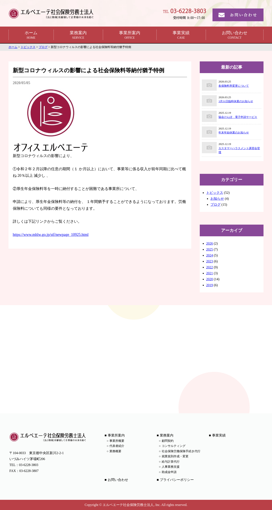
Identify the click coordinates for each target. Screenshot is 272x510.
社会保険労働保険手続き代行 (181, 451)
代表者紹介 (116, 446)
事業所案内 (129, 35)
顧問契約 (168, 440)
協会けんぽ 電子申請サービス (237, 117)
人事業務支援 (171, 466)
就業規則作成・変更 (175, 456)
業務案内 (78, 35)
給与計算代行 (171, 461)
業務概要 (115, 451)
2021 (209, 273)
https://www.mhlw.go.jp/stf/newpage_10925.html (51, 234)
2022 (209, 267)
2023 (209, 261)
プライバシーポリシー (177, 480)
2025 (209, 249)
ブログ (215, 204)
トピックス (214, 192)
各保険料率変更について (233, 85)
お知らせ (217, 198)
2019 (209, 285)
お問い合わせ (234, 35)
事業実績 (181, 35)
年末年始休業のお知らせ (233, 132)
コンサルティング (174, 446)
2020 (209, 279)
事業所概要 (116, 440)
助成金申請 (169, 472)
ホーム (31, 35)
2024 (209, 255)
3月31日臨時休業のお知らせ (235, 101)
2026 (209, 243)
